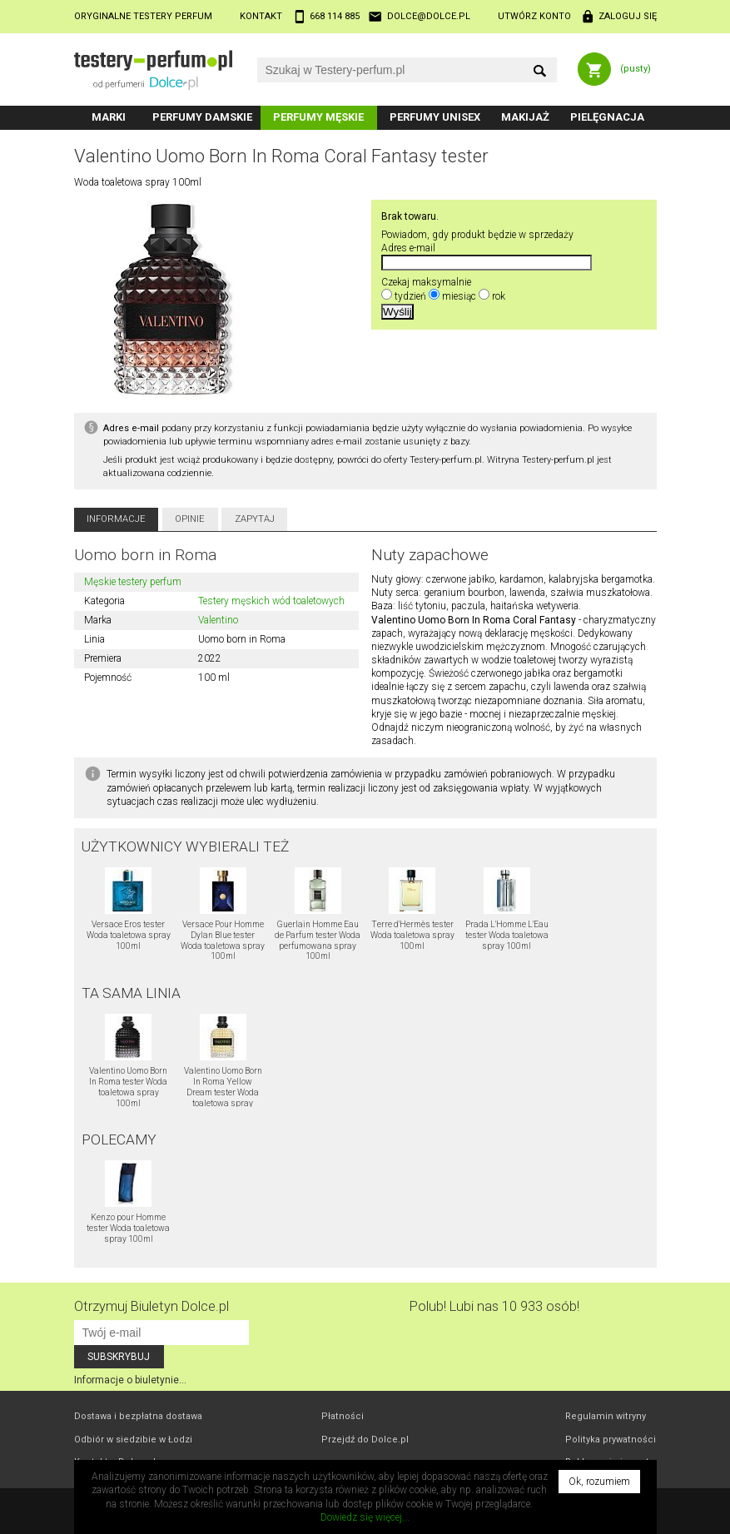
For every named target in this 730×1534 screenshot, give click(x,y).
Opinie (190, 519)
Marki (109, 117)
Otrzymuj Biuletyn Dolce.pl (151, 1306)
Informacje (116, 519)
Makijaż (525, 117)
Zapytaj (255, 519)
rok (498, 296)
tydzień (410, 296)
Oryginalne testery (143, 16)
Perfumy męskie (318, 117)
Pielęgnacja (607, 117)
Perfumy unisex (435, 117)
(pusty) (635, 68)
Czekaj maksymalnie (426, 282)
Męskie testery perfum (132, 582)
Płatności (342, 1416)
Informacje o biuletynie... (130, 1380)
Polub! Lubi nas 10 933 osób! (494, 1306)
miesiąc (459, 296)
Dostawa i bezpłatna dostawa (138, 1416)
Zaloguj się (627, 16)
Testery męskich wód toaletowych (271, 601)
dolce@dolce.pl (428, 16)
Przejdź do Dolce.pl (365, 1439)
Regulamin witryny (605, 1416)
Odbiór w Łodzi (133, 1439)
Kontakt (261, 16)
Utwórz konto (534, 16)
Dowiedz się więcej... (365, 1517)
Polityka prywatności (610, 1439)
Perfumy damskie (202, 117)
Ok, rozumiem (599, 1481)
